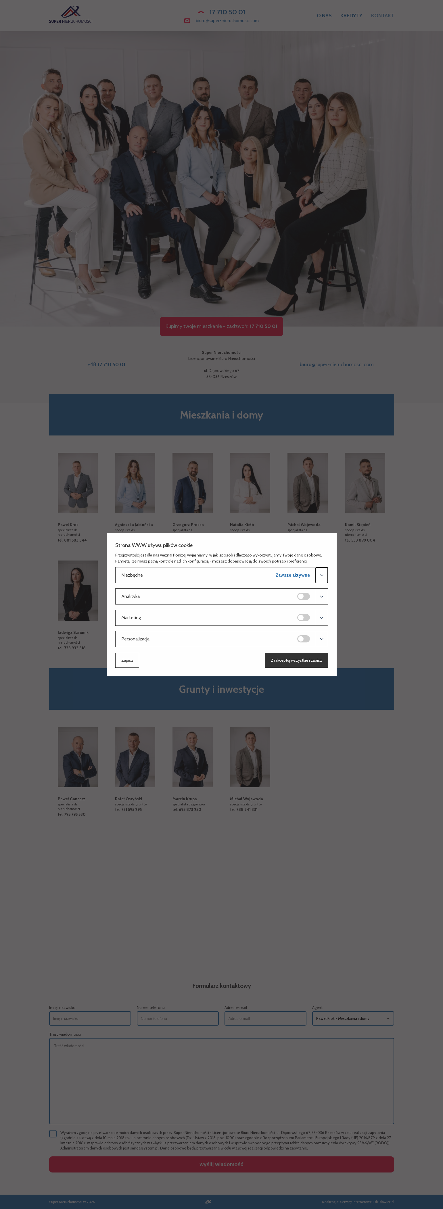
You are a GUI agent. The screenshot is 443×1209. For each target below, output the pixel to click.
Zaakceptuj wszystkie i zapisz (296, 660)
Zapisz (127, 660)
